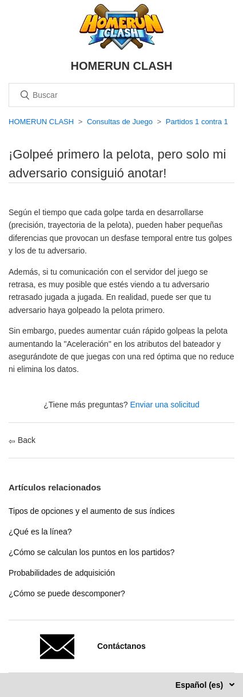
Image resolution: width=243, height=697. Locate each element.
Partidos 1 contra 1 (197, 121)
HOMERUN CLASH (41, 121)
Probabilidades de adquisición (62, 572)
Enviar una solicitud (164, 404)
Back (22, 440)
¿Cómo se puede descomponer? (67, 593)
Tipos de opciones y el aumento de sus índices (92, 511)
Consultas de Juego (120, 121)
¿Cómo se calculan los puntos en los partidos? (91, 552)
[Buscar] (121, 95)
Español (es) (200, 685)
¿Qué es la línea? (40, 531)
